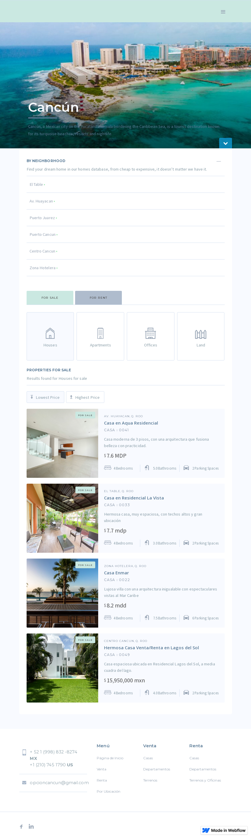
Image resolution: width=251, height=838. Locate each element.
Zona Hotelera (118, 566)
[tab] (50, 298)
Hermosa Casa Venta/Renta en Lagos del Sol (151, 647)
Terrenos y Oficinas (205, 780)
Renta (102, 780)
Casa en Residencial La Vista (134, 498)
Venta (101, 769)
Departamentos (156, 769)
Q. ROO (137, 416)
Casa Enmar (116, 573)
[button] (223, 11)
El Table (112, 491)
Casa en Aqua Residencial (131, 423)
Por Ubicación (108, 791)
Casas (148, 758)
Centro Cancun (119, 641)
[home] (41, 11)
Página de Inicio (110, 758)
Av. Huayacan (117, 416)
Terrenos (150, 780)
